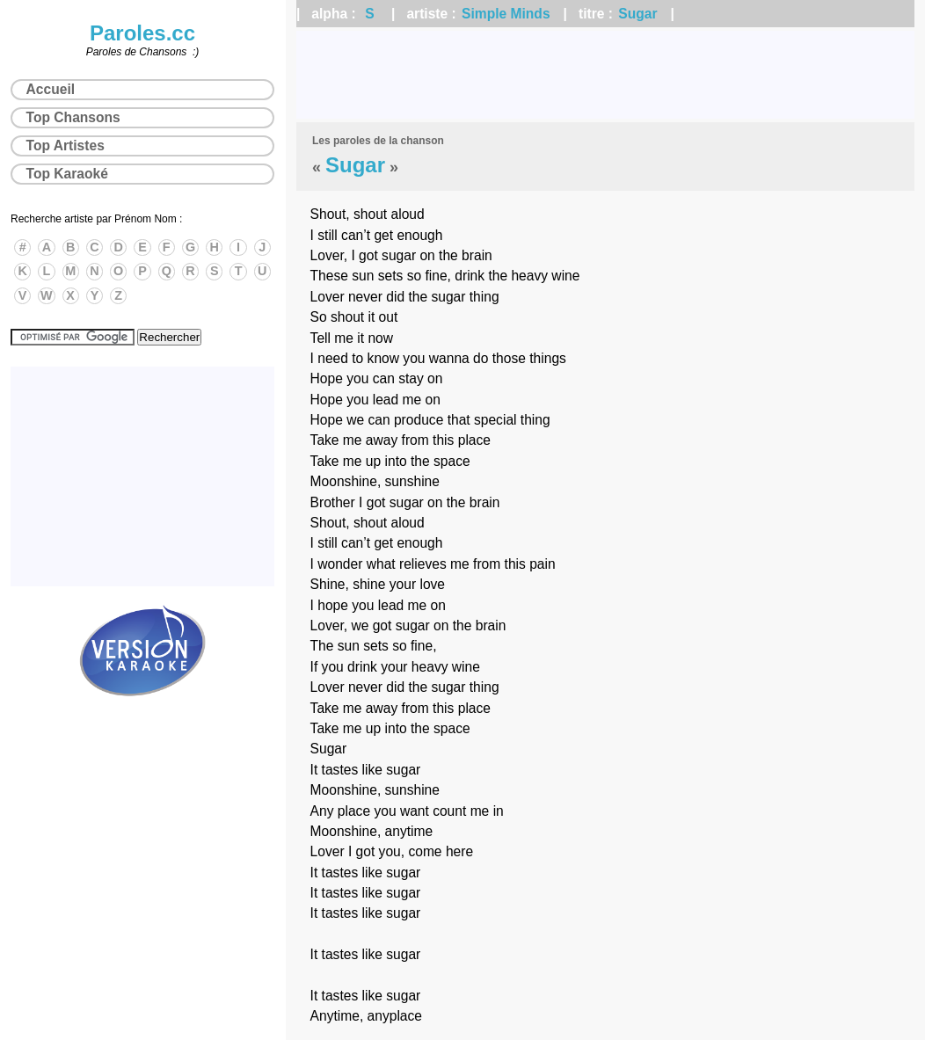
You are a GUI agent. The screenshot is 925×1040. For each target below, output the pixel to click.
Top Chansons (73, 117)
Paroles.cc (142, 33)
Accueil (50, 89)
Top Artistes (65, 145)
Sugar (637, 13)
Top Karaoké (67, 173)
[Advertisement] (605, 75)
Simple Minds (506, 13)
